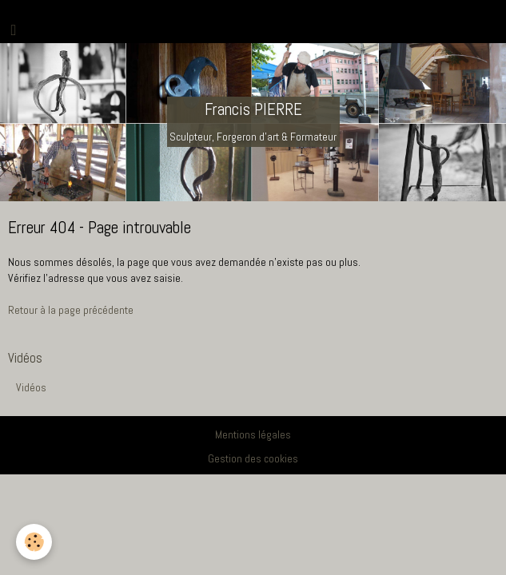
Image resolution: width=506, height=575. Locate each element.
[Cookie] (34, 542)
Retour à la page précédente (70, 310)
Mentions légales (253, 434)
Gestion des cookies (253, 458)
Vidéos (31, 387)
